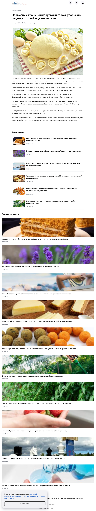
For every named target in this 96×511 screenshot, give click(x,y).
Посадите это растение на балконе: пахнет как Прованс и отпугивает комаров (54, 151)
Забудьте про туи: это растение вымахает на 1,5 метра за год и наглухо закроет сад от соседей (36, 403)
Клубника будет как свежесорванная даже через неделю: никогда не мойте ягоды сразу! (34, 431)
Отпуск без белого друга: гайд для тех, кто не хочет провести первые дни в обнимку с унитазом (37, 294)
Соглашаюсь (24, 504)
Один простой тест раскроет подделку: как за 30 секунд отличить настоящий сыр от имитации (37, 321)
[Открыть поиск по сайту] (76, 3)
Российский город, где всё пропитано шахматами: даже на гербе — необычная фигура (33, 458)
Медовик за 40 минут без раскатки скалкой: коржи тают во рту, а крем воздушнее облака (35, 239)
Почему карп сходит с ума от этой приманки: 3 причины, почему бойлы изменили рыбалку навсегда (39, 349)
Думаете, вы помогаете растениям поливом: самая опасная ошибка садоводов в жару (33, 376)
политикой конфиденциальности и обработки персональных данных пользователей (24, 496)
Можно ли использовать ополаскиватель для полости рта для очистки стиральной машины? (36, 486)
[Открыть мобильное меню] (82, 3)
